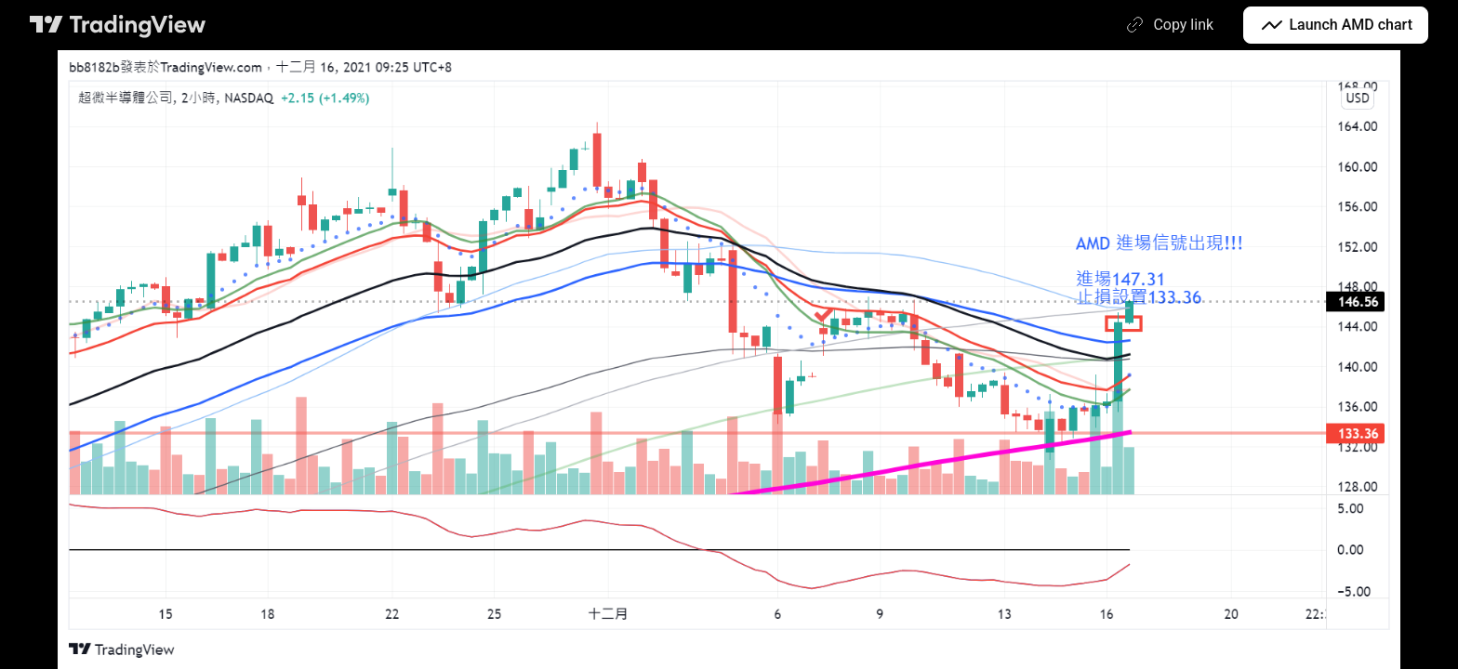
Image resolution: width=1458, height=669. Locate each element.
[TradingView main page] (118, 25)
